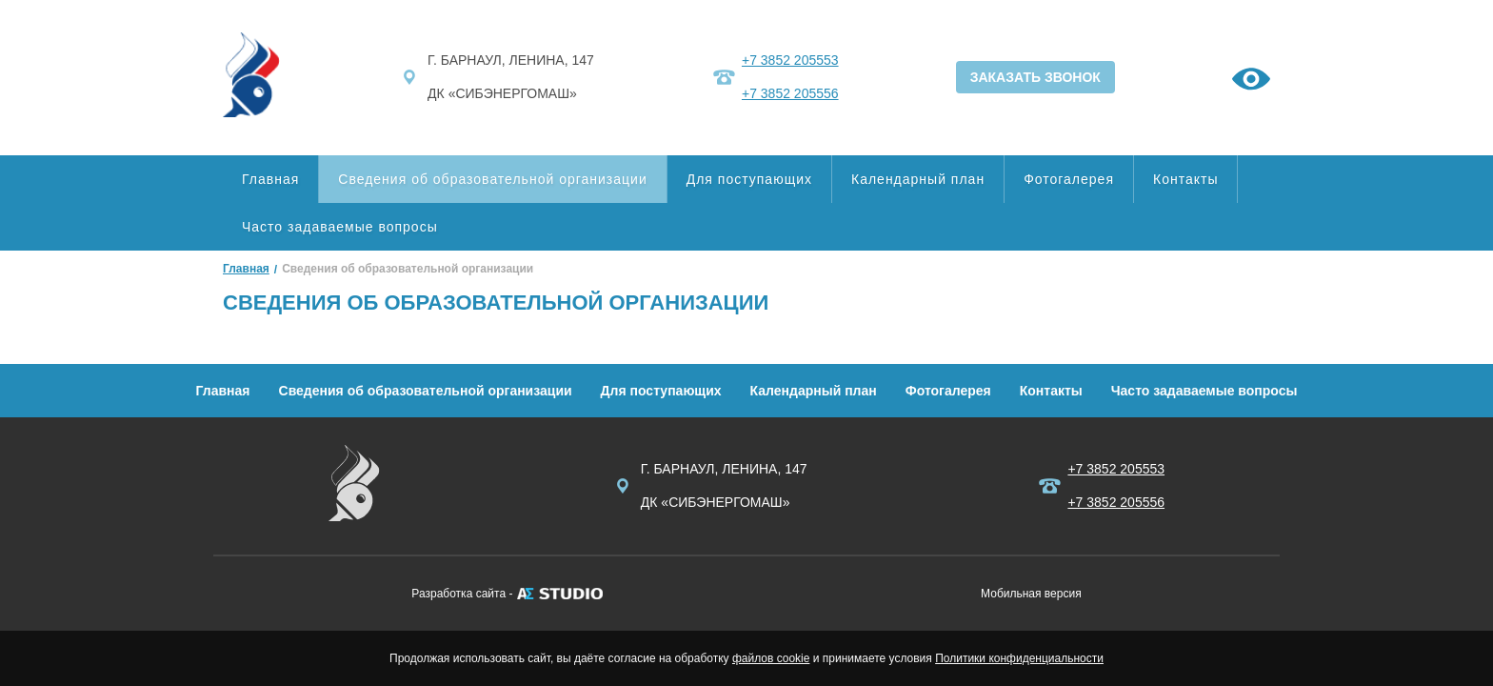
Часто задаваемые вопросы (340, 226)
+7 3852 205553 (790, 60)
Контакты (1185, 179)
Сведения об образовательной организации (492, 179)
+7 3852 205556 (790, 93)
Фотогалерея (1069, 179)
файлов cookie (770, 658)
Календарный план (918, 179)
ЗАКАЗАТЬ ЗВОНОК (1035, 77)
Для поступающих (749, 179)
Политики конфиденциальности (1019, 658)
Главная (270, 179)
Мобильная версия (1031, 593)
